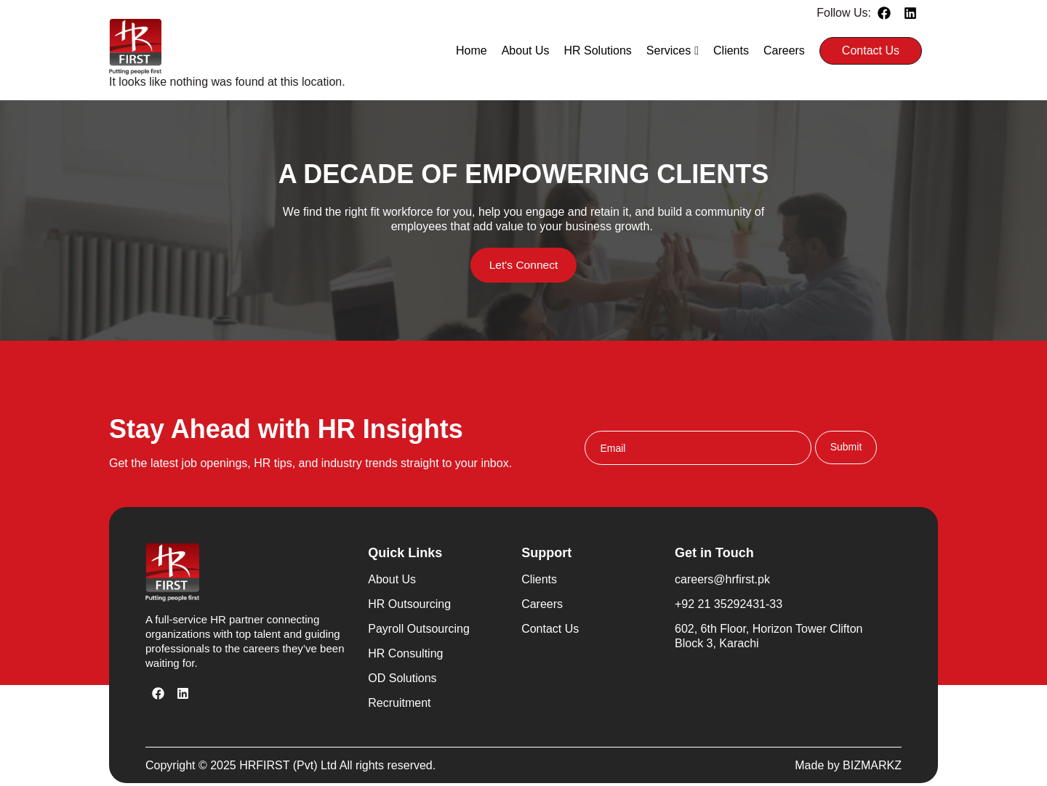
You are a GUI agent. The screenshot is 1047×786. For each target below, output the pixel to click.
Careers (784, 50)
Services (672, 50)
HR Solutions (597, 50)
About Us (526, 50)
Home (471, 50)
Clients (731, 50)
